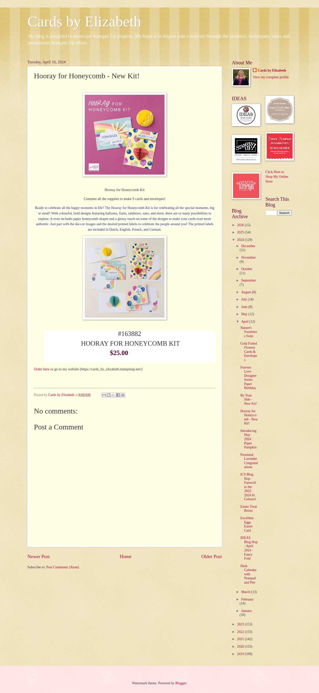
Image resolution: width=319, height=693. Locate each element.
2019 (241, 654)
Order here (41, 369)
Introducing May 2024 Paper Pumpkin (248, 439)
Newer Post (38, 556)
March (246, 592)
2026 (241, 225)
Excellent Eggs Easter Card (246, 524)
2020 (241, 646)
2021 (241, 639)
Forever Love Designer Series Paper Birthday (248, 378)
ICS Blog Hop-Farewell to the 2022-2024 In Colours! (248, 487)
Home (125, 556)
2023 (241, 624)
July (244, 299)
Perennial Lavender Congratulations (249, 461)
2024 (241, 240)
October (246, 269)
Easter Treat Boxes (248, 509)
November (248, 257)
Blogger (180, 683)
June (244, 307)
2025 (241, 232)
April (245, 321)
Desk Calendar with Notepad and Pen (248, 574)
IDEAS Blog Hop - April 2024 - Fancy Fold (248, 548)
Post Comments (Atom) (62, 567)
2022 (241, 632)
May (244, 314)
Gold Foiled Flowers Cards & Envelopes (248, 352)
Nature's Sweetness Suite (248, 332)
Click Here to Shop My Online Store (276, 177)
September (248, 280)
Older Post (211, 556)
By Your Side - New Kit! (248, 399)
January (246, 611)
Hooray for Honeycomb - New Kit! (249, 417)
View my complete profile (271, 77)
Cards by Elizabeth (84, 21)
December (248, 246)
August (246, 292)
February (247, 599)
